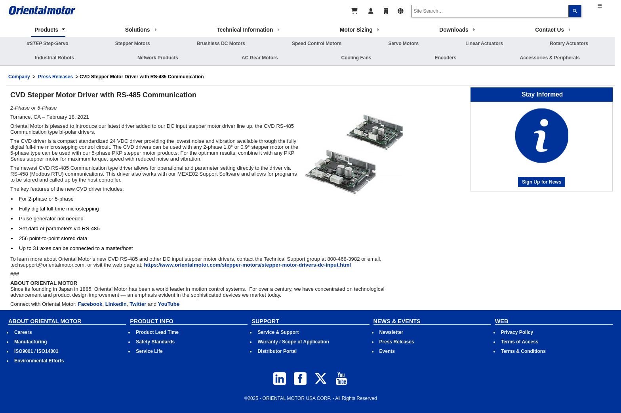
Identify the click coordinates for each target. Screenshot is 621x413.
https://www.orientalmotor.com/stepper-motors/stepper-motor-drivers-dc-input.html (247, 265)
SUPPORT (265, 321)
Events (387, 351)
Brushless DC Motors (221, 43)
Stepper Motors (132, 43)
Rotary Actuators (569, 43)
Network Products (157, 58)
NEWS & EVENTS (397, 321)
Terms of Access (520, 342)
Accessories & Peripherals (550, 58)
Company (19, 77)
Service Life (149, 351)
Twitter (138, 304)
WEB (502, 321)
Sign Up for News (541, 182)
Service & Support (278, 332)
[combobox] (490, 11)
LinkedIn (116, 304)
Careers (23, 332)
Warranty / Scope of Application (293, 342)
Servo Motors (403, 43)
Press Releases (55, 77)
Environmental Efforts (39, 361)
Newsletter (391, 332)
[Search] (575, 11)
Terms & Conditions (523, 351)
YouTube (168, 304)
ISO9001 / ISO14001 (36, 351)
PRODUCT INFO (151, 321)
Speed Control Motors (316, 43)
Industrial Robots (54, 58)
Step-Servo (47, 43)
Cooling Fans (356, 58)
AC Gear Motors (260, 58)
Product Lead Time (157, 332)
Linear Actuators (484, 43)
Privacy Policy (517, 332)
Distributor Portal (277, 351)
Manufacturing (30, 342)
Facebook (90, 304)
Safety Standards (155, 342)
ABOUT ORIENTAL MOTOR (45, 321)
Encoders (446, 58)
